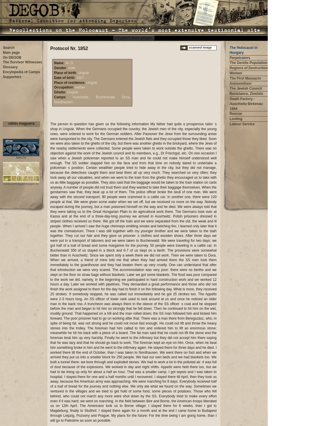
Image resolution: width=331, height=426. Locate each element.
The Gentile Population (248, 63)
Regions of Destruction (249, 68)
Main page (11, 53)
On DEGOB (12, 58)
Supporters (12, 77)
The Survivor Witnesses (22, 62)
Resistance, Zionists (246, 94)
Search (8, 48)
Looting (236, 119)
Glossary (10, 67)
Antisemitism (240, 84)
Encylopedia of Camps (21, 72)
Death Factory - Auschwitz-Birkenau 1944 (246, 104)
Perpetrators (240, 58)
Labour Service (242, 124)
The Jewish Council (246, 88)
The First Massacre (245, 78)
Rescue (236, 114)
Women (236, 73)
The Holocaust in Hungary (244, 50)
